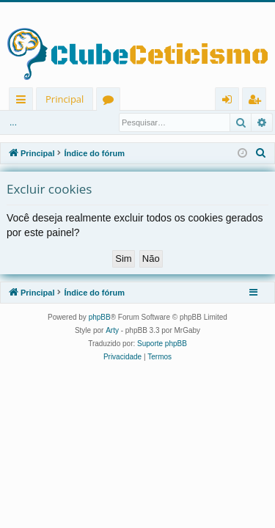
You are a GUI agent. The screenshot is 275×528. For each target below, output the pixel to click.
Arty (112, 330)
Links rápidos (23, 101)
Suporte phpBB (162, 344)
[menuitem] (261, 153)
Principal (64, 99)
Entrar (29, 122)
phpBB (100, 317)
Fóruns (111, 101)
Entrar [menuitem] (230, 101)
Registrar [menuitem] (257, 101)
